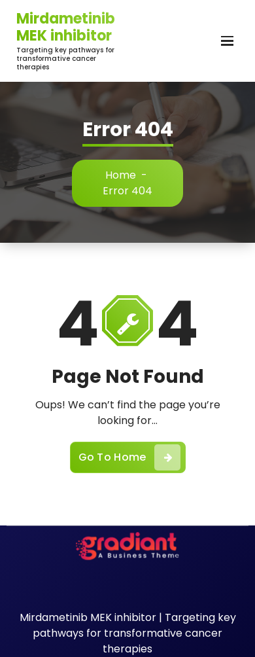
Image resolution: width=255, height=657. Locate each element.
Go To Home (129, 457)
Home (120, 175)
